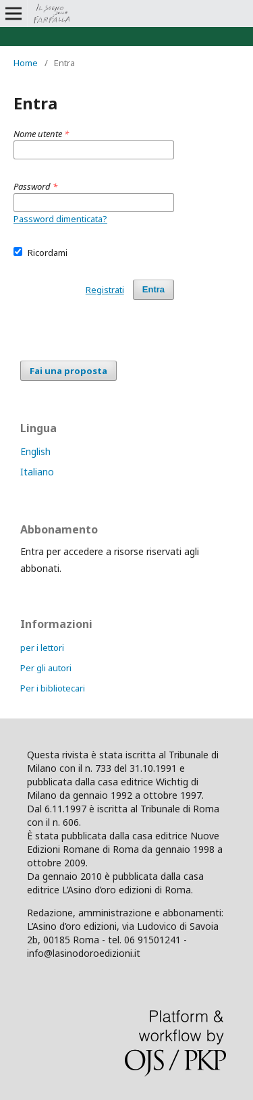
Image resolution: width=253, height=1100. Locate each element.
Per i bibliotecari (52, 688)
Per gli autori (46, 668)
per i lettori (42, 647)
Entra (153, 289)
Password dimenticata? (60, 219)
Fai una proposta (68, 371)
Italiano (37, 471)
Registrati (105, 290)
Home (25, 63)
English (35, 451)
